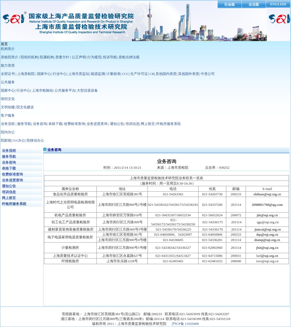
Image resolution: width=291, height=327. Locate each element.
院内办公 (8, 132)
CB (151, 74)
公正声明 (79, 57)
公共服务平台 (65, 90)
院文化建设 (25, 107)
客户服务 (8, 115)
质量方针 (62, 57)
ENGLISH (278, 4)
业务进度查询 (97, 124)
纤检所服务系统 (168, 124)
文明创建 (8, 107)
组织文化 (8, 99)
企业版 (254, 4)
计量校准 (113, 74)
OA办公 (19, 140)
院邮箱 (6, 140)
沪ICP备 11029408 (185, 324)
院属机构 (47, 57)
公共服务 (8, 82)
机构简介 (8, 49)
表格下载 (55, 124)
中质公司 (208, 74)
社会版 (229, 4)
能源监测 (98, 74)
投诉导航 (110, 57)
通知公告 (117, 124)
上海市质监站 (78, 74)
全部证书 (8, 74)
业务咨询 (40, 124)
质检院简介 (9, 57)
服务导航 (24, 124)
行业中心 (60, 74)
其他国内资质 (166, 74)
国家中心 (44, 74)
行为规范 (94, 57)
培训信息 (132, 124)
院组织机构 (29, 57)
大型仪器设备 (87, 90)
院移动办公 (35, 140)
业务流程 (8, 124)
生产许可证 (139, 74)
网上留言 (148, 124)
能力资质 (8, 65)
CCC (125, 74)
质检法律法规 (128, 57)
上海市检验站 (42, 90)
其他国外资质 (188, 74)
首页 (4, 44)
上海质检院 (26, 74)
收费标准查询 (74, 124)
